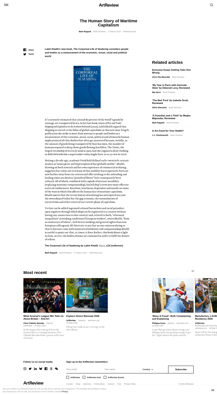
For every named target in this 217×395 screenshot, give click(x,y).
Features (82, 320)
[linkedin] (35, 368)
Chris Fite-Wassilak (161, 77)
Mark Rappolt (85, 31)
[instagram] (25, 368)
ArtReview (71, 320)
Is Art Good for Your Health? (168, 130)
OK (212, 390)
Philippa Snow (158, 323)
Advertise (87, 384)
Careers (111, 384)
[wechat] (56, 368)
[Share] (28, 50)
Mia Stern (156, 92)
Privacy (65, 391)
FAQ (119, 384)
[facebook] (46, 368)
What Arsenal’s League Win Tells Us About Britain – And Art (43, 317)
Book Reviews (99, 31)
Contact (69, 384)
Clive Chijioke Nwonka (33, 323)
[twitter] (30, 368)
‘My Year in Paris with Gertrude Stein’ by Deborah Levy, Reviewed (171, 86)
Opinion (49, 323)
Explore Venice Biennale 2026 (82, 316)
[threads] (51, 368)
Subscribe (181, 369)
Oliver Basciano (159, 107)
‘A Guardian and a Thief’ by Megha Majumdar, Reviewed (171, 117)
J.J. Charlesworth (160, 135)
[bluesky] (40, 368)
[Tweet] (28, 54)
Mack (102, 245)
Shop (78, 384)
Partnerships (99, 384)
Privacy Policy (130, 384)
